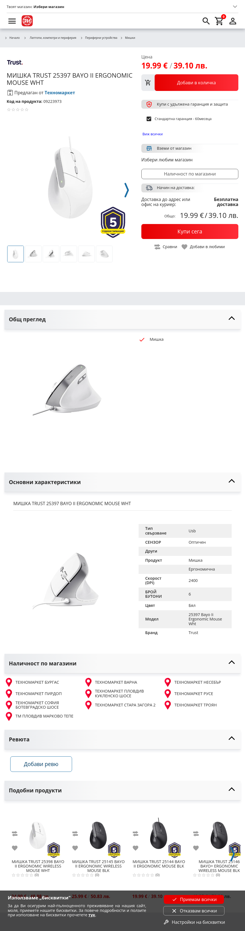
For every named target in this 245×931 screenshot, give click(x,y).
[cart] (219, 20)
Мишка (195, 560)
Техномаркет (60, 92)
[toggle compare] (166, 246)
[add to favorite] (18, 850)
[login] (232, 20)
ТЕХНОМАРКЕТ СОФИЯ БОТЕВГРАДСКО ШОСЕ (31, 705)
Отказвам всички (194, 910)
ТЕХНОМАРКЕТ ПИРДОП (33, 693)
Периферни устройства (98, 38)
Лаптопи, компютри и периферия (50, 38)
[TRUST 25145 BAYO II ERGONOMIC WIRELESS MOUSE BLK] (98, 833)
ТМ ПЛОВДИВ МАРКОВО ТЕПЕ (38, 716)
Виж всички (152, 133)
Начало (12, 38)
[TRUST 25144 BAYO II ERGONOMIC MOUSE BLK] (159, 833)
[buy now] (189, 231)
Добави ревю (44, 766)
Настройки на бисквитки (194, 922)
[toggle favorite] (203, 246)
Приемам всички (194, 899)
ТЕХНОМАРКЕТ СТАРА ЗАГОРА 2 (120, 705)
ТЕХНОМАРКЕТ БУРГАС (31, 682)
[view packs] (189, 82)
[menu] (12, 20)
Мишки (127, 38)
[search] (206, 20)
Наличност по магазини (190, 174)
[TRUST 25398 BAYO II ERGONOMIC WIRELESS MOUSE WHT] (38, 833)
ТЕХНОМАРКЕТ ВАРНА (110, 682)
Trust (193, 632)
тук (91, 914)
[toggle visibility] (122, 319)
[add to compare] (18, 835)
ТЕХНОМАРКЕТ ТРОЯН (190, 705)
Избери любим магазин (167, 160)
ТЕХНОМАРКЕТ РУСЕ (188, 693)
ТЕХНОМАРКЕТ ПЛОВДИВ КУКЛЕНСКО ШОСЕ (114, 693)
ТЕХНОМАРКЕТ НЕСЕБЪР (192, 682)
